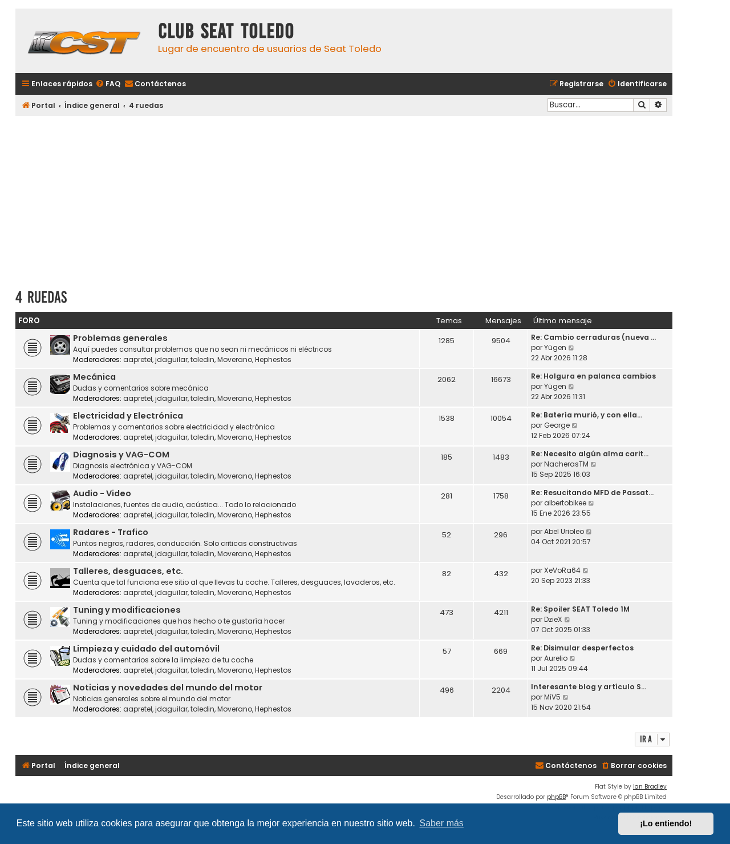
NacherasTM (566, 464)
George (557, 425)
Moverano (234, 359)
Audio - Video (102, 493)
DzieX (553, 619)
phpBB (556, 797)
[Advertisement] (343, 198)
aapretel (137, 359)
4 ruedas (41, 297)
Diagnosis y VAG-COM (121, 454)
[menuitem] (107, 84)
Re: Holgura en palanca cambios (593, 376)
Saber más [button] (442, 823)
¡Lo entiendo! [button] (666, 823)
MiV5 (552, 697)
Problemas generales (120, 338)
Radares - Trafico (110, 532)
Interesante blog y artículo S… (588, 687)
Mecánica (94, 377)
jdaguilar (171, 359)
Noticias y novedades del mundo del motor (167, 687)
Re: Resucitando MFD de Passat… (592, 492)
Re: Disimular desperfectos (582, 648)
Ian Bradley (650, 786)
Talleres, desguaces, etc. (128, 571)
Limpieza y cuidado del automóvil (146, 648)
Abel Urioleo (564, 531)
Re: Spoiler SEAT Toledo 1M (580, 609)
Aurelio (555, 658)
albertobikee (565, 503)
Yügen (555, 347)
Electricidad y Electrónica (128, 415)
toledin (202, 359)
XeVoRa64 (562, 570)
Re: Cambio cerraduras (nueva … (593, 337)
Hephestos (273, 359)
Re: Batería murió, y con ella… (586, 415)
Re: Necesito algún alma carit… (589, 454)
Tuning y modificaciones (127, 610)
